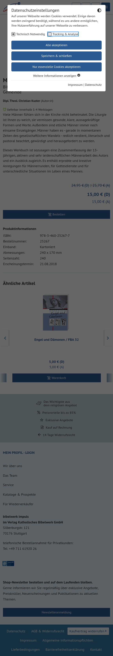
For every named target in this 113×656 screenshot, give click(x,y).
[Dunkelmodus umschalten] (99, 11)
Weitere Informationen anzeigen (56, 76)
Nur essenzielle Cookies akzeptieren (56, 67)
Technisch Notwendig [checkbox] (30, 34)
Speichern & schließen (56, 56)
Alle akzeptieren (56, 45)
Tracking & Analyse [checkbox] (65, 34)
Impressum (75, 85)
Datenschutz (93, 85)
